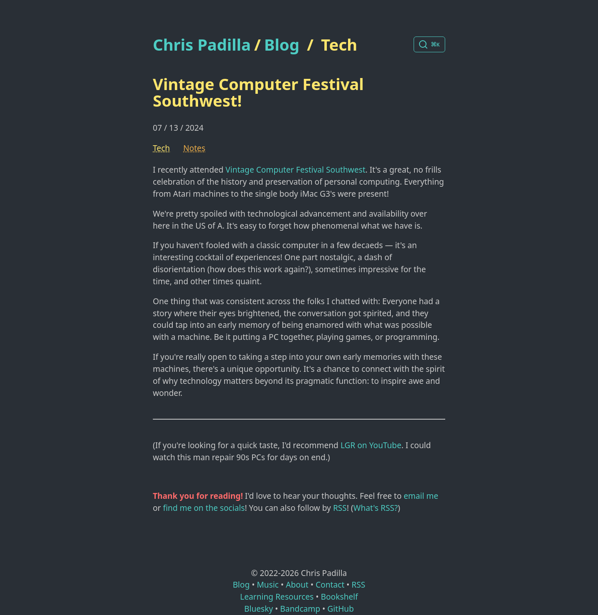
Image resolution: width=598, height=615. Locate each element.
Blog (281, 44)
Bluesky (258, 608)
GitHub (340, 608)
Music (268, 584)
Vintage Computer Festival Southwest (295, 169)
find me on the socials (204, 507)
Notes (194, 148)
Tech (339, 44)
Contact (330, 584)
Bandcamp (300, 608)
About (297, 584)
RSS (340, 507)
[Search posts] (429, 44)
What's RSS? (375, 507)
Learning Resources (277, 596)
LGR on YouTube (371, 445)
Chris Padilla (202, 44)
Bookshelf (339, 596)
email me (421, 495)
